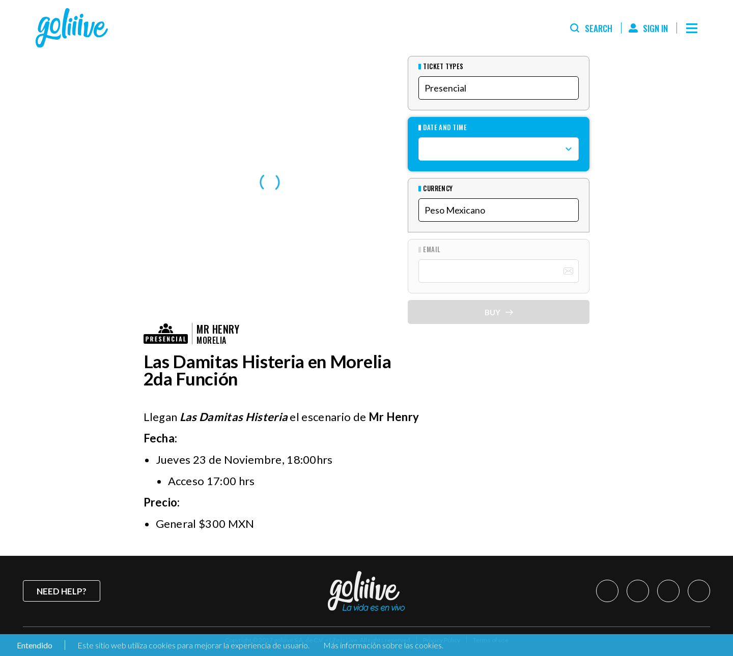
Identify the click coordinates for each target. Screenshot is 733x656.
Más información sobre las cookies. (383, 645)
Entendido (33, 645)
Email (431, 249)
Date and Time (445, 127)
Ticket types (443, 66)
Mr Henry (217, 329)
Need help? (62, 591)
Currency (438, 188)
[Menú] (692, 28)
